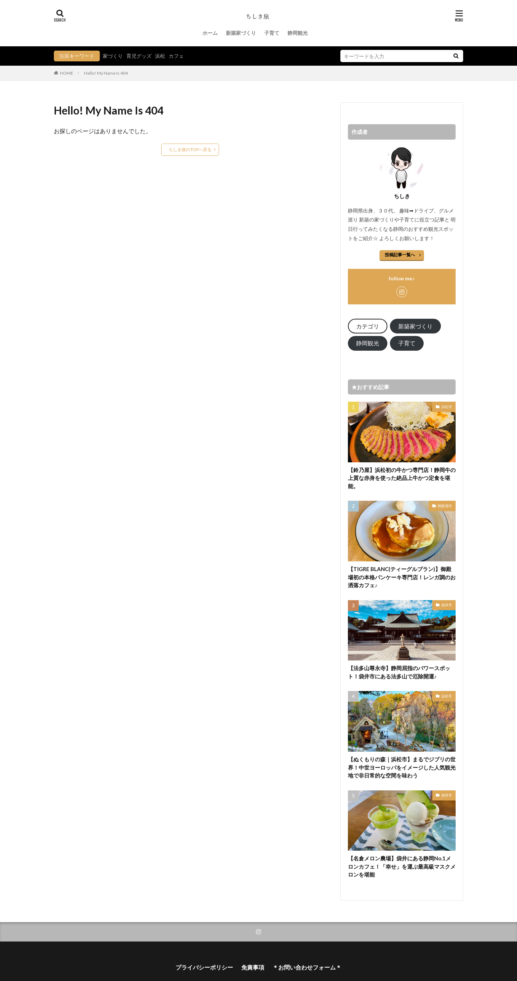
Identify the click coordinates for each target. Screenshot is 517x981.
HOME (66, 73)
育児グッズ (139, 56)
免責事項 (252, 967)
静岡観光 (298, 33)
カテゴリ (367, 326)
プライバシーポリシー (204, 967)
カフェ (176, 56)
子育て (271, 33)
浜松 (160, 56)
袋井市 (446, 605)
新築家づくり (241, 33)
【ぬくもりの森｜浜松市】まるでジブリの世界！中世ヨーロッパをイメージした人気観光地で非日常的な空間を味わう (402, 767)
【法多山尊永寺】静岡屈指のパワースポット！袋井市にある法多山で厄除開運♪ (399, 672)
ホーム (210, 33)
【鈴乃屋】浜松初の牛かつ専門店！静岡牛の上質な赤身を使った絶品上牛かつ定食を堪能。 (402, 478)
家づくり (113, 56)
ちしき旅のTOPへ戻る (190, 149)
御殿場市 (445, 506)
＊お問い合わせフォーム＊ (307, 967)
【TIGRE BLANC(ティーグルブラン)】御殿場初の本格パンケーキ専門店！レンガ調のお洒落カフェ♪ (402, 577)
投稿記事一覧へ (400, 254)
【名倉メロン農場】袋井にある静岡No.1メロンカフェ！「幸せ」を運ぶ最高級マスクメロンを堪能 (402, 866)
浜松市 (446, 407)
